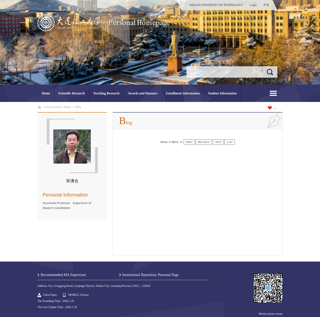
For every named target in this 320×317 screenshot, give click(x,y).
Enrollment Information (183, 93)
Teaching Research (106, 93)
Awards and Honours (143, 93)
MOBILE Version (78, 294)
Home (46, 93)
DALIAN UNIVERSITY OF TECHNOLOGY (216, 5)
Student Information (222, 93)
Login (253, 5)
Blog (78, 106)
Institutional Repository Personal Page (150, 275)
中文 (266, 5)
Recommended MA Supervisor (63, 275)
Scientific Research (71, 93)
